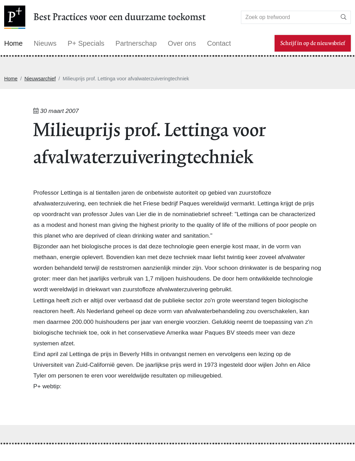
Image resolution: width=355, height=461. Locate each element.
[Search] (289, 17)
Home (10, 78)
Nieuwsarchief (39, 78)
